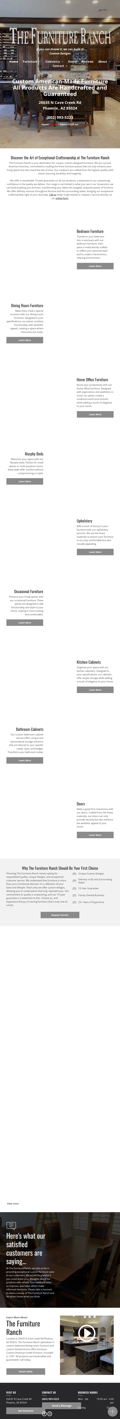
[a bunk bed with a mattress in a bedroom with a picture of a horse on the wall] (86, 960)
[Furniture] (33, 1174)
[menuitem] (13, 61)
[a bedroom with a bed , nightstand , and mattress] (33, 1067)
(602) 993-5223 (60, 117)
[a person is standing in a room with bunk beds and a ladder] (33, 1014)
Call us (52, 194)
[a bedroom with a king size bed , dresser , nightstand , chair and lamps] (86, 1014)
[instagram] (49, 1414)
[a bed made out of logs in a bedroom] (33, 1121)
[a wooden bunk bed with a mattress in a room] (33, 960)
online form (62, 198)
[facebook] (44, 1414)
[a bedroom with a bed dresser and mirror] (86, 1067)
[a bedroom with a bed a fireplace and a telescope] (86, 1121)
